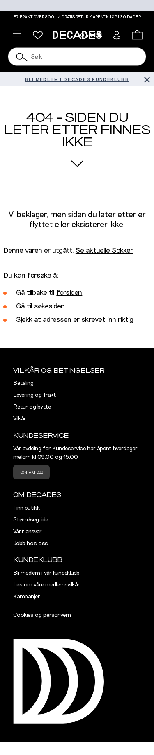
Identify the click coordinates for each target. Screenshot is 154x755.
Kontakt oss (31, 472)
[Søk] (22, 56)
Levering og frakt (34, 395)
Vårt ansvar (27, 532)
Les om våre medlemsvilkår (46, 585)
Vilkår (19, 419)
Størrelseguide (30, 520)
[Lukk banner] (147, 79)
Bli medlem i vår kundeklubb (46, 573)
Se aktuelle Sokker (104, 250)
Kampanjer (26, 597)
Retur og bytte (32, 407)
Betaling (23, 383)
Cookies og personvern (42, 615)
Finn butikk (26, 508)
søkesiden (49, 306)
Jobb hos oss (30, 543)
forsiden (69, 293)
